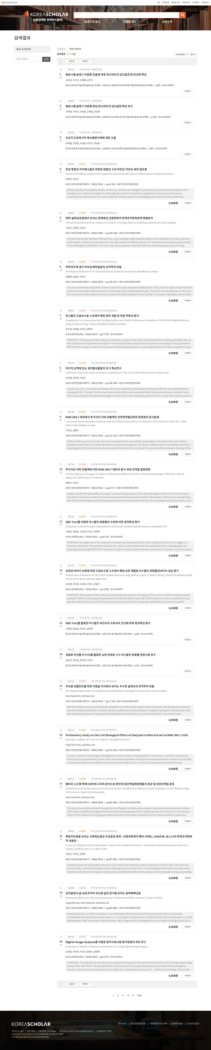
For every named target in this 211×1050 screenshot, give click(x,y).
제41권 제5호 (97, 383)
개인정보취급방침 (138, 1023)
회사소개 (122, 1023)
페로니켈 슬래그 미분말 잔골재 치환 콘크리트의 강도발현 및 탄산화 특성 (106, 74)
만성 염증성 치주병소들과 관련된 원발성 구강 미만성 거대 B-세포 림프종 (106, 169)
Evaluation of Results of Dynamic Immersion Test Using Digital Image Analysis (107, 946)
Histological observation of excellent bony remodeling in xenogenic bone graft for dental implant (116, 691)
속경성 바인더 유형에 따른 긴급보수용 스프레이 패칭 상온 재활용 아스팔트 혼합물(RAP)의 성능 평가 (122, 570)
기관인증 (165, 2)
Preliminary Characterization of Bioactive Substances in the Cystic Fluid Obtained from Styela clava (117, 373)
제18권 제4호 (92, 957)
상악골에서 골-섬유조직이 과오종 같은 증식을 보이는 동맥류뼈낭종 (103, 893)
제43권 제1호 (97, 184)
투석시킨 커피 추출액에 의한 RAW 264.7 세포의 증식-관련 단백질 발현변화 (108, 469)
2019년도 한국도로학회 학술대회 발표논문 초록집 (125, 148)
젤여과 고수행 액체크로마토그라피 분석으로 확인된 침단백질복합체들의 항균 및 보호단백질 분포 (120, 784)
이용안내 (205, 2)
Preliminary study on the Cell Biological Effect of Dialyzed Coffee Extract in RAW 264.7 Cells (127, 735)
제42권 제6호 (97, 233)
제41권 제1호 (97, 701)
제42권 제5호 (97, 282)
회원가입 (186, 2)
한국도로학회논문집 (74, 334)
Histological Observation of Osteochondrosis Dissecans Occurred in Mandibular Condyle (112, 271)
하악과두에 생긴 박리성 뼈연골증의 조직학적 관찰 (94, 267)
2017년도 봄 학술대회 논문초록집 (117, 634)
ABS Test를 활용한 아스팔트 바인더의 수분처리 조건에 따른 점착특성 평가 (108, 623)
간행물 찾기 (129, 21)
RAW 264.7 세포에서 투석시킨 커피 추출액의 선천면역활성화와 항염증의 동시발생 (112, 417)
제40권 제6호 (97, 750)
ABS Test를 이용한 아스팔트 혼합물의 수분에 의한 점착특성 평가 (103, 522)
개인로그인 (175, 2)
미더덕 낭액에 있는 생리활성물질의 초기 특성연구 (94, 368)
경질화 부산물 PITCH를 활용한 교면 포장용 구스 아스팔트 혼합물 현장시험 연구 (111, 655)
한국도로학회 (168, 85)
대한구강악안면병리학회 (127, 184)
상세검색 (167, 21)
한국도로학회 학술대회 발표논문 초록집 (83, 85)
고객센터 (195, 2)
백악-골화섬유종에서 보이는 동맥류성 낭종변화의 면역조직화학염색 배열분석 (109, 218)
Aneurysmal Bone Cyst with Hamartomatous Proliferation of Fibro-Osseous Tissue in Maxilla (114, 898)
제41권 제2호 (97, 488)
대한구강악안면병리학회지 (77, 184)
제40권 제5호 (97, 859)
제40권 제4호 (97, 908)
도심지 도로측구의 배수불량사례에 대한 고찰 (91, 137)
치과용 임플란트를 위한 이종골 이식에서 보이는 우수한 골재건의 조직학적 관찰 (110, 686)
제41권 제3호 (97, 436)
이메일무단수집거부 (158, 1023)
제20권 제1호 (92, 334)
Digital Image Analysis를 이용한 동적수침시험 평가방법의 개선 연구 (106, 942)
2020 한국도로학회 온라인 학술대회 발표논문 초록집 (126, 117)
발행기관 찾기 (92, 21)
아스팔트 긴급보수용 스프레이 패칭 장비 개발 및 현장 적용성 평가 (102, 315)
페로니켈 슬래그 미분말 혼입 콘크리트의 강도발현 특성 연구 (99, 106)
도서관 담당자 (193, 1023)
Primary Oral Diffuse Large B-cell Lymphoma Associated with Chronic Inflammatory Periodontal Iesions (120, 174)
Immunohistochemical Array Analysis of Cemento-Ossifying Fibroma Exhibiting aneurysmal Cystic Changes (121, 223)
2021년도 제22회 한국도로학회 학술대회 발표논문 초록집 (128, 85)
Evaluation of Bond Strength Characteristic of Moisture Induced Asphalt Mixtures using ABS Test (116, 526)
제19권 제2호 (92, 537)
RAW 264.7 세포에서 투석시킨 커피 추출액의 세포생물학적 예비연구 (98, 740)
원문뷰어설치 (177, 1023)
